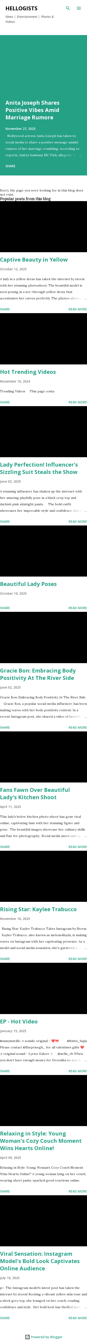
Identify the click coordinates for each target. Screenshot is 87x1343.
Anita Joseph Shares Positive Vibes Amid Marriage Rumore (32, 110)
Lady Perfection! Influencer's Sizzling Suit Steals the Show (39, 468)
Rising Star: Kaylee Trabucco (38, 909)
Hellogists (21, 8)
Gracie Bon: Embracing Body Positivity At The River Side (38, 674)
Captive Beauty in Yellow (34, 259)
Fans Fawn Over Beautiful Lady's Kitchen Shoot (35, 793)
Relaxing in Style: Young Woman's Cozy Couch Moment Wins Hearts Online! (41, 1141)
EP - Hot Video (19, 1021)
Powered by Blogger (43, 1337)
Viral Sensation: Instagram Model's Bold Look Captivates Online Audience (40, 1261)
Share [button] (10, 166)
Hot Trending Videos (28, 371)
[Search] (68, 8)
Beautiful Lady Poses (28, 584)
